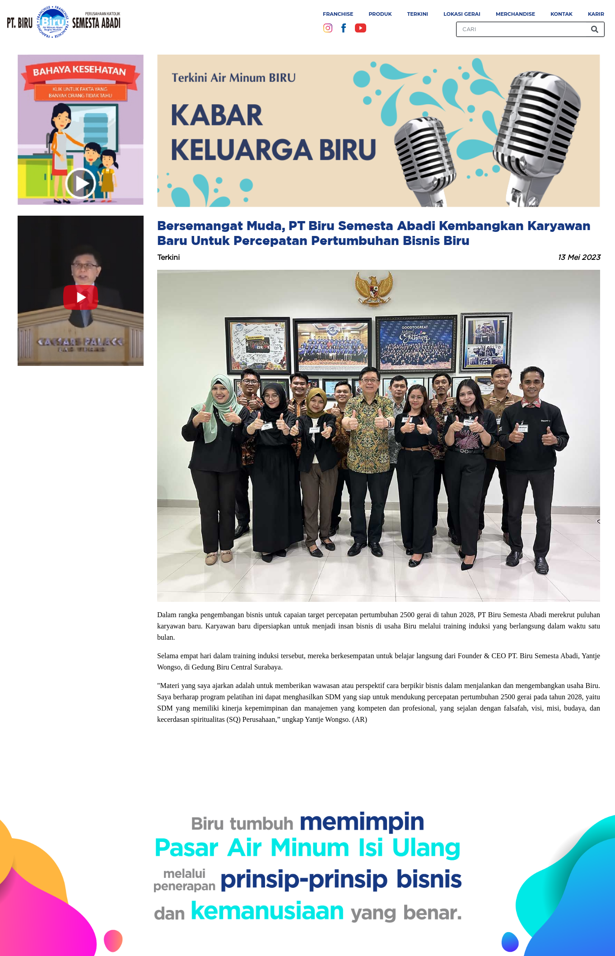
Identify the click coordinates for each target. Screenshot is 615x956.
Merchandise (515, 14)
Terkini (418, 14)
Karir (596, 14)
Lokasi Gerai (461, 14)
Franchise (338, 14)
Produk (379, 14)
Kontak (561, 14)
